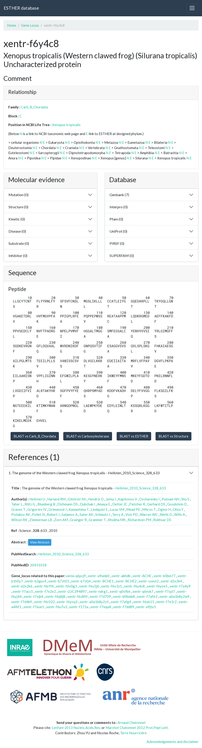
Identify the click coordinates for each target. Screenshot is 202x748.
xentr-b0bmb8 (124, 596)
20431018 (38, 565)
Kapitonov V (127, 499)
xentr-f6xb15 (143, 602)
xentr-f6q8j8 (55, 596)
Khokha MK (117, 520)
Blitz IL (30, 504)
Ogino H (164, 509)
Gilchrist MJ (77, 499)
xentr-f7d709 (100, 596)
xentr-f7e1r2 (166, 602)
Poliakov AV (20, 514)
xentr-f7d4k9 (21, 602)
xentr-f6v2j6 (89, 586)
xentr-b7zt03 (58, 581)
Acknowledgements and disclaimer (173, 742)
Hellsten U (37, 499)
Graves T (18, 509)
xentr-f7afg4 (121, 602)
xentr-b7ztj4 (81, 581)
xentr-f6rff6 (44, 586)
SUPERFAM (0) (122, 255)
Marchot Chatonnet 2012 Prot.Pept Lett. (137, 727)
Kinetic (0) (17, 219)
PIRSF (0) (117, 243)
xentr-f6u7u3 (56, 607)
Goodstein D (177, 504)
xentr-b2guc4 (35, 581)
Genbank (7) (119, 194)
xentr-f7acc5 (23, 591)
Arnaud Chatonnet (132, 722)
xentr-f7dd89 (123, 607)
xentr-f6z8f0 (77, 596)
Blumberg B (46, 504)
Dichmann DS (67, 504)
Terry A (117, 514)
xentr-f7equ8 (100, 607)
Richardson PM (139, 520)
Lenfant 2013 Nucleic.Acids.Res (76, 727)
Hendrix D (96, 499)
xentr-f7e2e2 (45, 591)
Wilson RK (19, 520)
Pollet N (38, 514)
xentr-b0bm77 (164, 576)
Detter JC (119, 504)
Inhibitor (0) (18, 255)
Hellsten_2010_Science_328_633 (140, 488)
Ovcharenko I (149, 499)
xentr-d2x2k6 (21, 586)
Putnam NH (170, 499)
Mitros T (149, 509)
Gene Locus (30, 25)
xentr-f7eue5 (33, 607)
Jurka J (111, 499)
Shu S (185, 499)
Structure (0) (18, 207)
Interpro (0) (119, 207)
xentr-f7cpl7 (165, 591)
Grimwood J (57, 509)
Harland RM (56, 499)
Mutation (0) (19, 194)
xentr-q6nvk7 (143, 591)
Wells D (166, 514)
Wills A (179, 514)
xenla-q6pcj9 (76, 576)
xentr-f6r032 (44, 602)
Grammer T (97, 520)
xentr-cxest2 (149, 581)
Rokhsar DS (162, 520)
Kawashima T (79, 509)
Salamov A (70, 514)
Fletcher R (137, 504)
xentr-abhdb (121, 576)
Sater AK (86, 514)
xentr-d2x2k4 (171, 581)
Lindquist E (99, 509)
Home (11, 25)
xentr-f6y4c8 (134, 586)
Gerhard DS (156, 504)
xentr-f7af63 (147, 596)
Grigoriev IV (36, 509)
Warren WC (149, 514)
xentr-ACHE (142, 576)
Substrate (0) (19, 243)
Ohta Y (178, 509)
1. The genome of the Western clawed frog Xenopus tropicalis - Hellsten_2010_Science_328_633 (84, 473)
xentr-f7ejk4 (33, 596)
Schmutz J (102, 514)
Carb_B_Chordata (34, 107)
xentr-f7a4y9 (180, 586)
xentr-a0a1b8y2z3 (94, 602)
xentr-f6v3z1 (111, 586)
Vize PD (131, 514)
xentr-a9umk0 (99, 576)
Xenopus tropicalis (66, 125)
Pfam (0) (116, 219)
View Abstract (39, 542)
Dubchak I (87, 504)
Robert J (53, 514)
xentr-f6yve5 (157, 586)
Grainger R (78, 520)
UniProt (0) (118, 231)
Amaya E (103, 504)
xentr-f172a (78, 607)
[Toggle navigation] (192, 8)
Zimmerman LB (40, 520)
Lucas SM (117, 509)
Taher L (17, 504)
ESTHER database (21, 8)
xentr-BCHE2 (126, 581)
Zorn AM (61, 520)
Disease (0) (17, 231)
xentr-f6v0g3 (66, 586)
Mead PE (133, 509)
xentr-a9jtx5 (146, 607)
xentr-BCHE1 (103, 581)
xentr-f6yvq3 (67, 602)
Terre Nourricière (133, 733)
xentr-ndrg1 (98, 591)
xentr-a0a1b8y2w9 (174, 596)
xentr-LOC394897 (72, 591)
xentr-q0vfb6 (120, 591)
